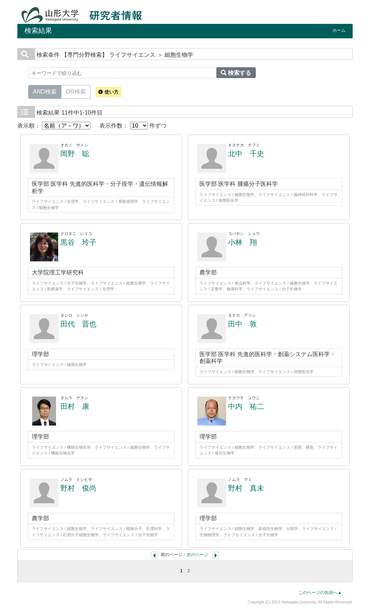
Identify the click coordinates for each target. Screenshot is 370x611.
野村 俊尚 (78, 488)
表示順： (53, 125)
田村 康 (74, 406)
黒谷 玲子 (78, 242)
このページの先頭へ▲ (320, 592)
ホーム (338, 30)
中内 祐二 (246, 406)
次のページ (197, 554)
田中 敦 (242, 324)
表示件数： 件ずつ (133, 125)
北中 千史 (246, 154)
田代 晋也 (78, 324)
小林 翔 (242, 242)
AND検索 (45, 91)
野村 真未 (246, 488)
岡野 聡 (74, 154)
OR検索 (76, 91)
